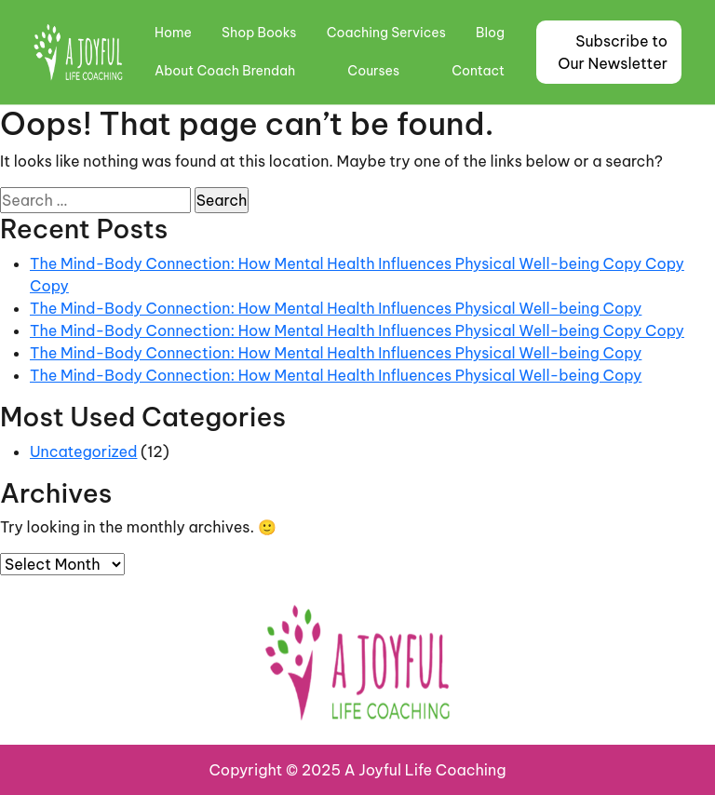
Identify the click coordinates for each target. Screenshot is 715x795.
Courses (373, 70)
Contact (478, 70)
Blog (490, 32)
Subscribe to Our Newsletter (613, 52)
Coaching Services (386, 32)
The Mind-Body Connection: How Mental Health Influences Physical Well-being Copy (335, 308)
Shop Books (259, 32)
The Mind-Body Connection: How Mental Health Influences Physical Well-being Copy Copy (357, 330)
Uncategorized (83, 451)
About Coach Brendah (225, 70)
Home (173, 32)
